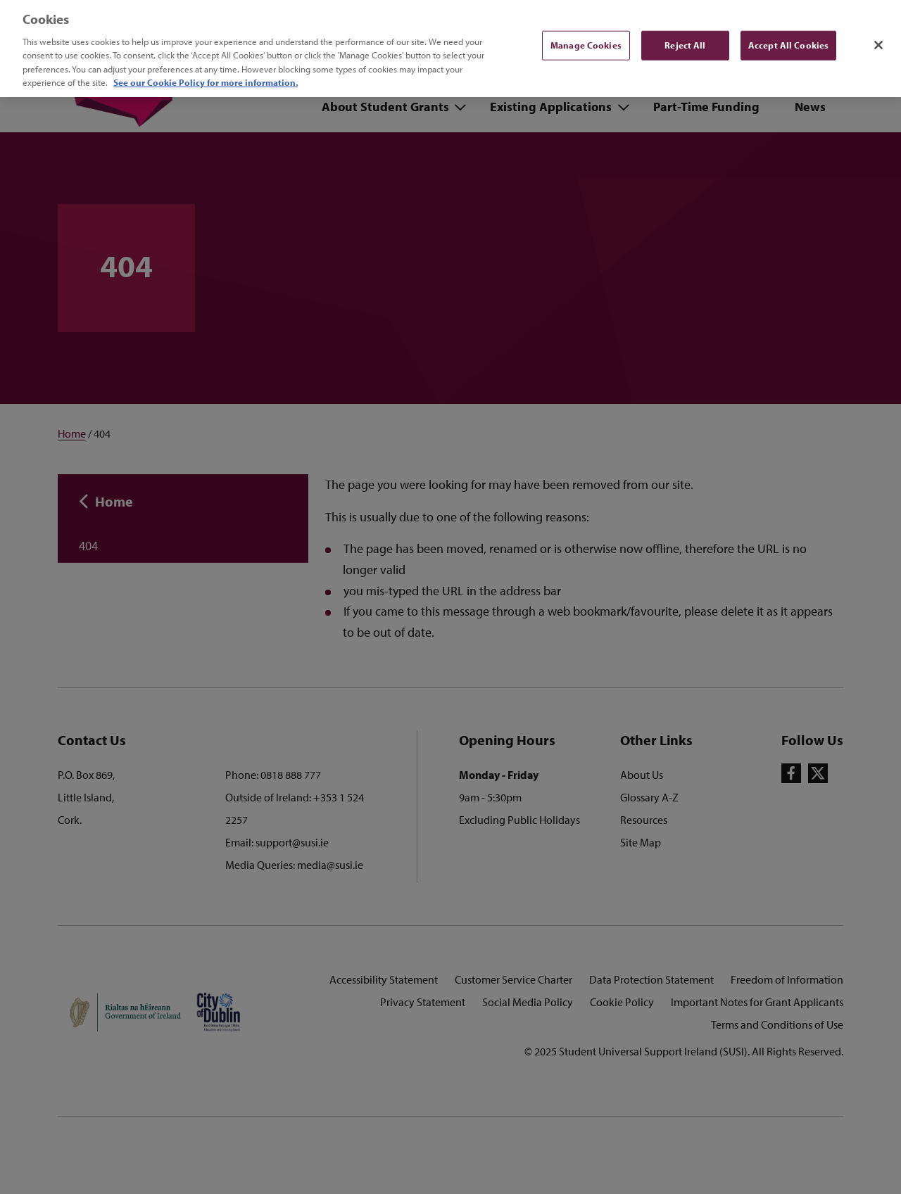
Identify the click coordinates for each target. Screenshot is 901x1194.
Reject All (684, 36)
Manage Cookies (586, 36)
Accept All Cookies (788, 36)
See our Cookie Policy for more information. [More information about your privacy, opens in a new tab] (205, 74)
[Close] (878, 37)
